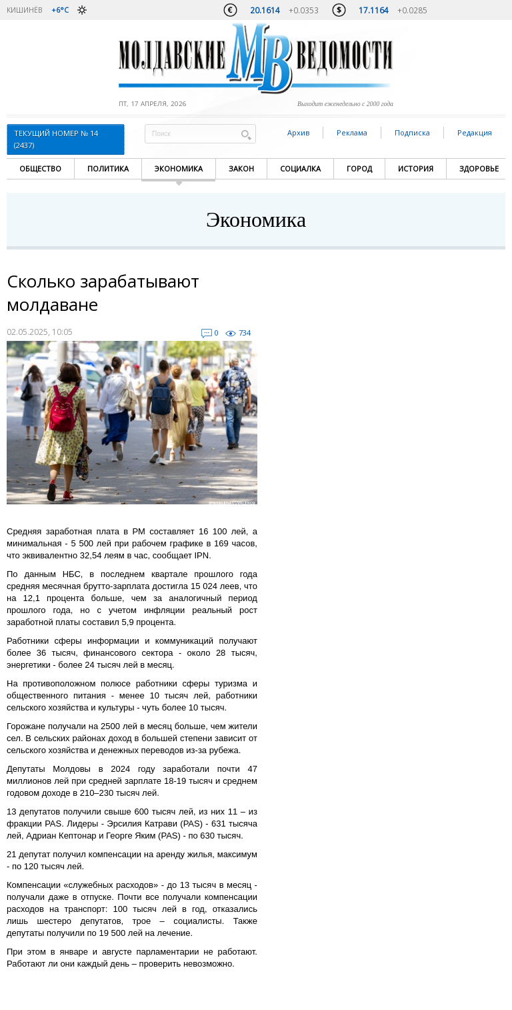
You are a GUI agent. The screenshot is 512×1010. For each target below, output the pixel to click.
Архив (298, 132)
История (415, 168)
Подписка (412, 132)
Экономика (179, 168)
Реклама (352, 132)
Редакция (474, 132)
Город (359, 168)
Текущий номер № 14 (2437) (56, 139)
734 (245, 333)
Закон (241, 168)
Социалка (300, 168)
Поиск (246, 134)
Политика (108, 168)
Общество (40, 168)
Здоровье (479, 168)
